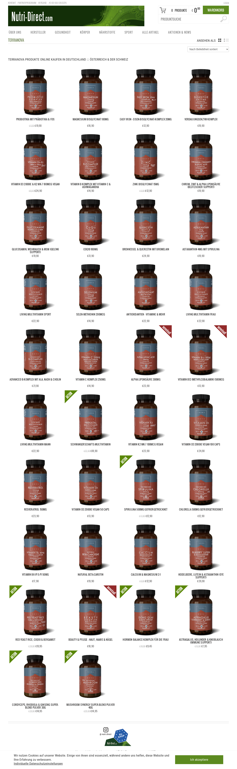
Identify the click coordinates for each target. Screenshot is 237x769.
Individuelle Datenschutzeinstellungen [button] (38, 763)
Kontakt (12, 2)
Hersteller (38, 33)
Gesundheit (63, 33)
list (226, 40)
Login (226, 3)
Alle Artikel (150, 33)
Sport (128, 33)
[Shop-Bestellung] (208, 49)
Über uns (14, 33)
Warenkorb (216, 10)
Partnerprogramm (27, 2)
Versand (42, 2)
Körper (85, 33)
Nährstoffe (107, 33)
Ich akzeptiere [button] (199, 759)
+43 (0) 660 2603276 (57, 2)
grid (219, 40)
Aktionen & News (179, 33)
